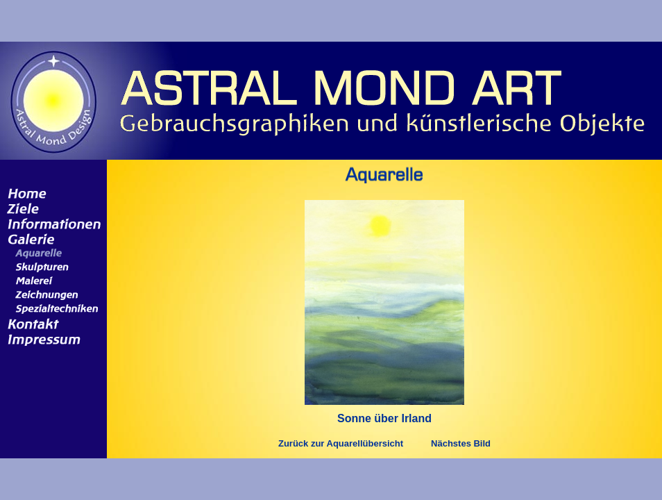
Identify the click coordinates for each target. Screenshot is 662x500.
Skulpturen (50, 267)
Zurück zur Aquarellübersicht (340, 443)
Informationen (50, 223)
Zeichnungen (50, 294)
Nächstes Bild (461, 443)
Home (50, 192)
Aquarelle (50, 253)
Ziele (50, 207)
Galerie (50, 238)
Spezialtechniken (50, 308)
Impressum (50, 338)
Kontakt (50, 323)
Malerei (50, 281)
